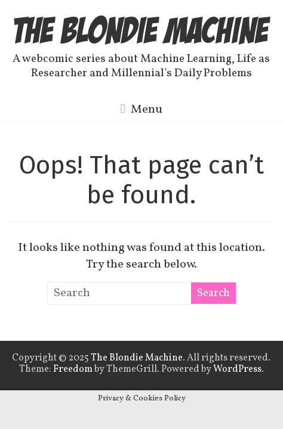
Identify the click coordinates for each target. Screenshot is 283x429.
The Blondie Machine (141, 30)
